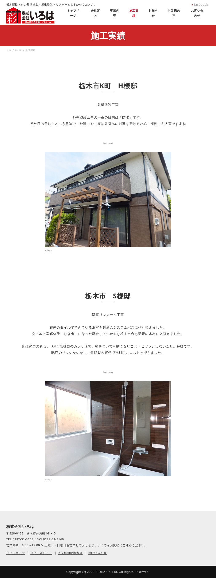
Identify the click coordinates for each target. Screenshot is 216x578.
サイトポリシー (41, 553)
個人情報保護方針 (70, 553)
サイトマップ (15, 553)
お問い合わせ (97, 553)
